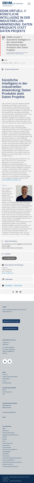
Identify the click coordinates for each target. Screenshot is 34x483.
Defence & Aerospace (8, 432)
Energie (5, 437)
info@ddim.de (10, 351)
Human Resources (8, 443)
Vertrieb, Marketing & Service (10, 466)
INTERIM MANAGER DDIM (10, 403)
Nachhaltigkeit (6, 451)
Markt (4, 390)
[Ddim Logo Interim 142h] (14, 3)
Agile (4, 428)
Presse (4, 381)
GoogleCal (18, 286)
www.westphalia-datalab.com (11, 180)
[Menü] (29, 3)
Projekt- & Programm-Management (12, 458)
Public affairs (6, 378)
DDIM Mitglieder (7, 405)
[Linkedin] (5, 361)
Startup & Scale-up (8, 464)
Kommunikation (7, 447)
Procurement (6, 456)
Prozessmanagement (8, 460)
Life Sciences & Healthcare (10, 449)
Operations (6, 454)
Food (4, 441)
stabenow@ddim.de (8, 273)
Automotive (6, 430)
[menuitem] (29, 3)
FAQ (4, 394)
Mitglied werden (7, 407)
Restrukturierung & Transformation (12, 462)
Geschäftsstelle (7, 383)
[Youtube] (10, 361)
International (6, 445)
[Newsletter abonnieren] (10, 328)
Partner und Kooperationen (10, 376)
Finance (5, 439)
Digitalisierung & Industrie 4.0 (10, 435)
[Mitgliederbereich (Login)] (11, 321)
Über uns (5, 374)
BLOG (4, 417)
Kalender (8, 286)
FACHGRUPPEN (7, 426)
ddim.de (5, 353)
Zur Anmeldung (9, 258)
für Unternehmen (7, 392)
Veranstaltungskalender (9, 412)
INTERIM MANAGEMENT (9, 388)
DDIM (4, 372)
